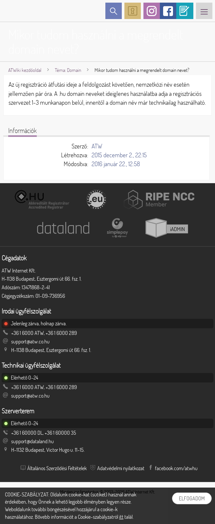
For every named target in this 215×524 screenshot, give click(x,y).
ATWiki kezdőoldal (24, 70)
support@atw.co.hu (30, 341)
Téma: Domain (68, 70)
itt (121, 516)
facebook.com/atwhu (176, 468)
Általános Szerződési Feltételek (57, 468)
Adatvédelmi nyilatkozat (120, 468)
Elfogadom (192, 498)
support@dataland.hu (32, 441)
